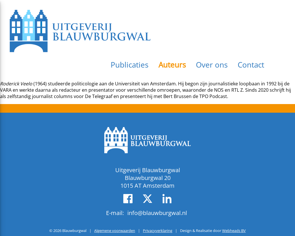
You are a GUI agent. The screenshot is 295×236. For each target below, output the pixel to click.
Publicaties (129, 65)
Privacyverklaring (157, 230)
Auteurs (172, 65)
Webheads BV (234, 230)
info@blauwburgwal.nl (157, 213)
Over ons (212, 65)
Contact (251, 65)
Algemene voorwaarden (114, 230)
